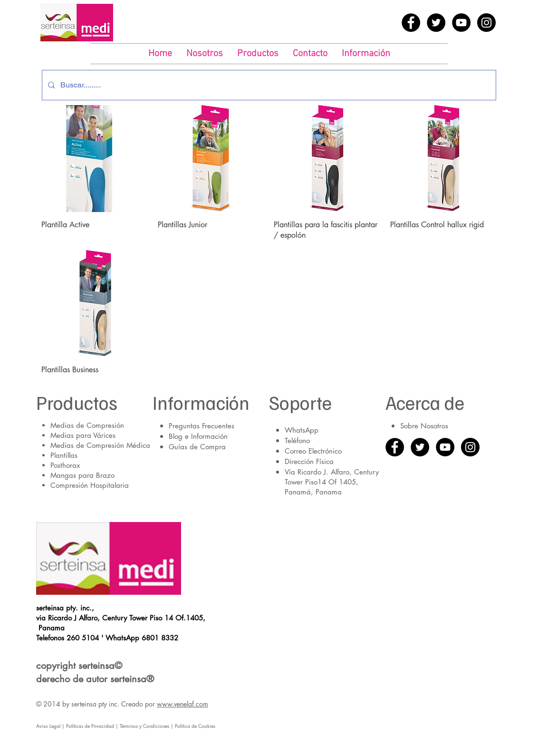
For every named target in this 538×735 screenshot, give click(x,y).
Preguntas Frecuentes (201, 425)
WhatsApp (301, 430)
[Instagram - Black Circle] (486, 22)
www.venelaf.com (182, 703)
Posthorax (65, 465)
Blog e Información (198, 436)
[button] (258, 54)
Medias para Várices (82, 435)
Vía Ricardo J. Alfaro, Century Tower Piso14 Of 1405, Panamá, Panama (332, 481)
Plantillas (63, 455)
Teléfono (297, 440)
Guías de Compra (197, 446)
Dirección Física (309, 461)
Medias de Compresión (87, 425)
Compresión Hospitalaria (89, 485)
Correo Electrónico (313, 450)
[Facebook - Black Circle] (411, 22)
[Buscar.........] (268, 85)
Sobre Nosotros (424, 425)
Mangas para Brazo (82, 475)
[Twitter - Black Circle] (436, 22)
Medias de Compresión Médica (100, 445)
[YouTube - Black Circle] (461, 22)
